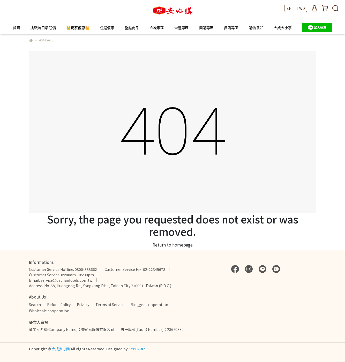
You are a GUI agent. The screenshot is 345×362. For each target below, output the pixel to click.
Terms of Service (109, 304)
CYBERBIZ (137, 348)
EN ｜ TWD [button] (296, 8)
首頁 (16, 27)
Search (35, 304)
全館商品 (132, 27)
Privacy (83, 304)
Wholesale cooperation (49, 310)
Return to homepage (173, 245)
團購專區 (206, 27)
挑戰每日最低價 (43, 27)
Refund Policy (59, 304)
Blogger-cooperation (149, 304)
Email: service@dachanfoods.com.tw (60, 280)
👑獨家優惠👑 (77, 27)
